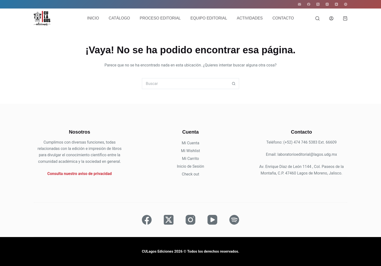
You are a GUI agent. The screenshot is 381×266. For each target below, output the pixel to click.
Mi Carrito (190, 158)
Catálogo (119, 18)
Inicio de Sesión (190, 166)
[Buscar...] (185, 83)
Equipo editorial (208, 18)
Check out (190, 174)
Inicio (93, 18)
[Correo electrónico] (299, 4)
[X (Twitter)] (318, 4)
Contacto (283, 18)
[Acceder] (331, 18)
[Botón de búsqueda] (233, 83)
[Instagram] (327, 4)
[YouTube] (336, 4)
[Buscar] (317, 18)
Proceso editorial (160, 18)
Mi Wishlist (190, 150)
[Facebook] (308, 4)
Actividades (250, 18)
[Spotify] (345, 4)
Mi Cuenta (190, 143)
